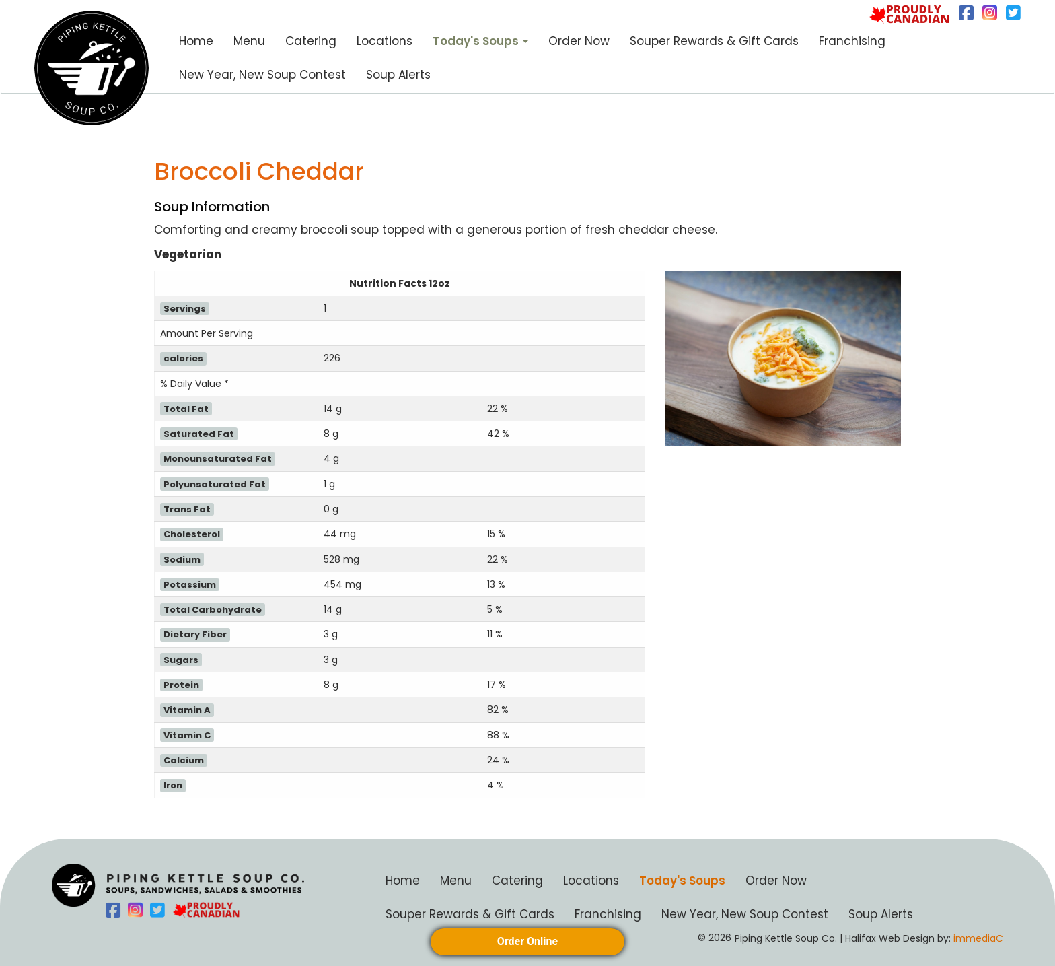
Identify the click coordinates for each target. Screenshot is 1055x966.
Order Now (579, 41)
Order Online (527, 941)
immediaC (977, 938)
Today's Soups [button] (480, 41)
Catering (310, 41)
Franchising (852, 41)
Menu (249, 41)
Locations (384, 41)
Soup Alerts (398, 75)
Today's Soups (682, 880)
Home (196, 41)
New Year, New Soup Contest (262, 75)
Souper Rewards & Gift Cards (714, 41)
